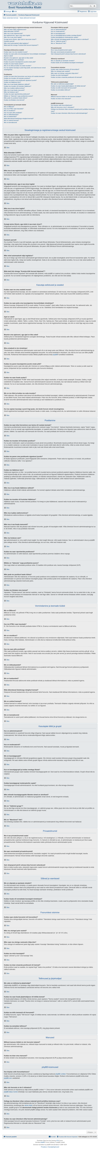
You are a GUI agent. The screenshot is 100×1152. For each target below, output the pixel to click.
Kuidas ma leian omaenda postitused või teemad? (66, 77)
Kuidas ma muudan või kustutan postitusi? (17, 78)
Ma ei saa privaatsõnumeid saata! (61, 50)
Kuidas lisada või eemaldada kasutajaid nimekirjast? (67, 62)
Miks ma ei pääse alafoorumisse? (14, 88)
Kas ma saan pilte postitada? (13, 112)
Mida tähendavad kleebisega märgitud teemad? (19, 118)
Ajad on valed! (8, 56)
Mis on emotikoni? (9, 110)
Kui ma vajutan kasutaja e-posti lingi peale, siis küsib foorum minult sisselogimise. (25, 68)
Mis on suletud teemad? (11, 120)
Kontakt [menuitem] (52, 1136)
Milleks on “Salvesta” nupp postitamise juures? (18, 96)
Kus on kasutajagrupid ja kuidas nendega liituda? (66, 35)
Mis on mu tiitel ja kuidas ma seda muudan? (17, 65)
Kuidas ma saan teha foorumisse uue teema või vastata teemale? (24, 76)
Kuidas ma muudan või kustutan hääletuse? (17, 86)
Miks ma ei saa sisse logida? (13, 37)
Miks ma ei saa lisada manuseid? (14, 90)
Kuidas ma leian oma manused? (61, 98)
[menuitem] (14, 11)
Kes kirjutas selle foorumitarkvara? (61, 105)
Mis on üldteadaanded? (11, 114)
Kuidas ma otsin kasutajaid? (59, 75)
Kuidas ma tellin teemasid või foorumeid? (64, 88)
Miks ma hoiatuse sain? (11, 92)
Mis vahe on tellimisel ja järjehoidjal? (62, 84)
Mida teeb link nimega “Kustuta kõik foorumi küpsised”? (21, 45)
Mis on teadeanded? (10, 116)
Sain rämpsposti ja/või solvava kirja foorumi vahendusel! (68, 54)
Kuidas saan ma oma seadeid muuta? (16, 52)
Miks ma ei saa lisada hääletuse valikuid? (17, 84)
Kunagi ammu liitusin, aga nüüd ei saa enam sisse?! (20, 39)
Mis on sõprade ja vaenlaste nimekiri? (62, 60)
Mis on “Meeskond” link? (58, 43)
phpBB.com (8, 1078)
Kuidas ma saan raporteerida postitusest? (17, 94)
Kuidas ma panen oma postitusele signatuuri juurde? (20, 80)
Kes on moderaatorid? (58, 31)
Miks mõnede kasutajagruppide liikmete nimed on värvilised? (70, 39)
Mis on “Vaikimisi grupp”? (59, 41)
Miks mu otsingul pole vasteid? (60, 71)
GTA (57, 1140)
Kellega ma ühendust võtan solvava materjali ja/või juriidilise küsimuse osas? (73, 110)
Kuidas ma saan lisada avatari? (13, 63)
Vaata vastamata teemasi (10, 18)
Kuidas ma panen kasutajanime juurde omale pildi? (20, 62)
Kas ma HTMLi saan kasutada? (13, 108)
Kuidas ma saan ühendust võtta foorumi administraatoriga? (69, 113)
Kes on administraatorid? (59, 29)
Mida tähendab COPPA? (11, 31)
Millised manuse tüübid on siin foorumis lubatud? (66, 96)
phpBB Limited (61, 1074)
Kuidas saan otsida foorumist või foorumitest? (65, 69)
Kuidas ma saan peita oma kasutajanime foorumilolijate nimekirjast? (25, 54)
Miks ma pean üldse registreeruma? (15, 29)
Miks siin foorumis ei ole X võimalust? (62, 107)
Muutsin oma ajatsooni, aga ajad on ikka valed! (18, 58)
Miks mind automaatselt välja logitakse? (16, 43)
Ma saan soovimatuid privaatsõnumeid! (63, 52)
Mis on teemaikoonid (10, 122)
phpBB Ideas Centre (11, 1092)
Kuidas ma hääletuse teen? (12, 82)
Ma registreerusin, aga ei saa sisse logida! (17, 35)
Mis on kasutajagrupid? (58, 33)
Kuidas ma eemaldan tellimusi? (60, 90)
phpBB (55, 355)
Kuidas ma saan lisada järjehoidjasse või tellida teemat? (68, 86)
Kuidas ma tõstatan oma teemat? (14, 100)
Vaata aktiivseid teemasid (27, 18)
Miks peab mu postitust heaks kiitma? (15, 98)
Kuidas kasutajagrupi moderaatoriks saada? (64, 37)
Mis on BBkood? (9, 106)
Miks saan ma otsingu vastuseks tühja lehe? (64, 73)
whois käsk (28, 1105)
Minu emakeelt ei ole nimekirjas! (14, 60)
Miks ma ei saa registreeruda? (13, 33)
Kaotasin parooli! (9, 41)
